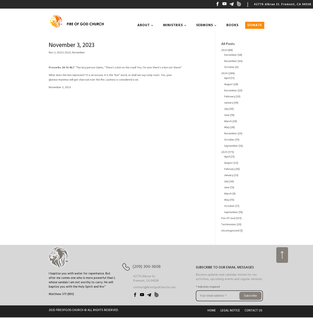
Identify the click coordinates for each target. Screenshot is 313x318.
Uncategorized (230, 230)
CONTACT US (253, 310)
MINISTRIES (173, 25)
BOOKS (232, 25)
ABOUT (143, 25)
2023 (68, 52)
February (229, 96)
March (228, 121)
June (227, 115)
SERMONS (204, 25)
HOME (211, 310)
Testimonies (228, 224)
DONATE (254, 25)
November (78, 52)
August (228, 84)
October (229, 67)
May (226, 127)
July (226, 109)
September (231, 146)
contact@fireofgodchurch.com (154, 287)
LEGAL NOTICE (230, 310)
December (230, 55)
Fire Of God (228, 218)
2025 (224, 152)
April (227, 78)
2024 (224, 73)
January (228, 103)
